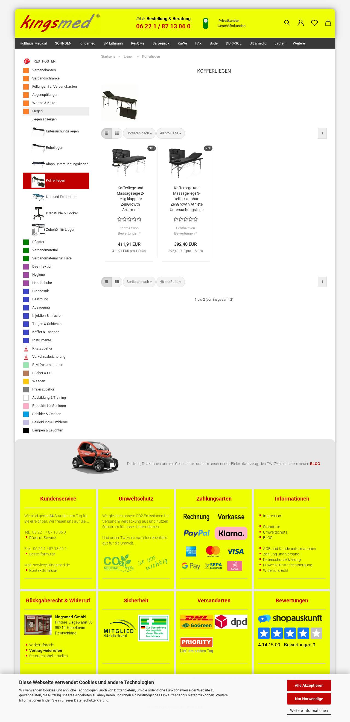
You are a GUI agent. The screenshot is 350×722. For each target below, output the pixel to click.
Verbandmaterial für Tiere (47, 258)
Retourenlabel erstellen (48, 656)
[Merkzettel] (314, 18)
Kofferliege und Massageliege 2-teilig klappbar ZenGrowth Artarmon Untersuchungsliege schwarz (130, 199)
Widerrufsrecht (275, 570)
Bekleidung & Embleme (45, 422)
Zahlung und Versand (281, 554)
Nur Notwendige (309, 699)
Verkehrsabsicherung (44, 357)
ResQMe (137, 43)
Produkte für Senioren (44, 406)
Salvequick (161, 43)
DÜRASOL (233, 43)
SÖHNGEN (63, 43)
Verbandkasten (39, 70)
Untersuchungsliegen (55, 131)
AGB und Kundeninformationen (289, 548)
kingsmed (87, 43)
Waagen (34, 381)
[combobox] (139, 133)
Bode (214, 43)
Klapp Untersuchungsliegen (59, 164)
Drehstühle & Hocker (54, 213)
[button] (301, 18)
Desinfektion (37, 267)
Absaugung (36, 307)
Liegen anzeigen (44, 119)
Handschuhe (37, 283)
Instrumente (37, 340)
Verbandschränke (41, 78)
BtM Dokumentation (43, 365)
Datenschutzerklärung (91, 700)
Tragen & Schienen (42, 324)
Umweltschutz (275, 532)
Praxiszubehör (38, 389)
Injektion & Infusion (42, 316)
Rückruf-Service (42, 537)
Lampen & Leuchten (43, 430)
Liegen (33, 111)
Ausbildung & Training (44, 398)
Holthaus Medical (33, 43)
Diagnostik (36, 291)
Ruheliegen (47, 148)
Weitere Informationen (309, 710)
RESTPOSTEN (39, 61)
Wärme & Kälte (39, 103)
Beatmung (35, 299)
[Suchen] (287, 18)
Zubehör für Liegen (53, 230)
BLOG (268, 537)
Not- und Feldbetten (53, 197)
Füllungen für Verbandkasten (50, 87)
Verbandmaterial (40, 250)
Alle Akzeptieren (309, 685)
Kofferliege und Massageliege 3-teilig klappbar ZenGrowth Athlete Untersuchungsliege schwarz (186, 199)
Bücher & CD (37, 373)
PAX (198, 43)
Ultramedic (258, 43)
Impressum (272, 516)
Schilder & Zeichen (42, 414)
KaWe (182, 43)
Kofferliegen (48, 181)
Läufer (280, 43)
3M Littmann (113, 43)
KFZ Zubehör (37, 348)
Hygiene (34, 275)
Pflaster (33, 242)
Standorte (271, 527)
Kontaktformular (43, 570)
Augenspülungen (40, 95)
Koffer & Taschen (41, 332)
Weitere (299, 43)
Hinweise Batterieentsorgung (287, 565)
